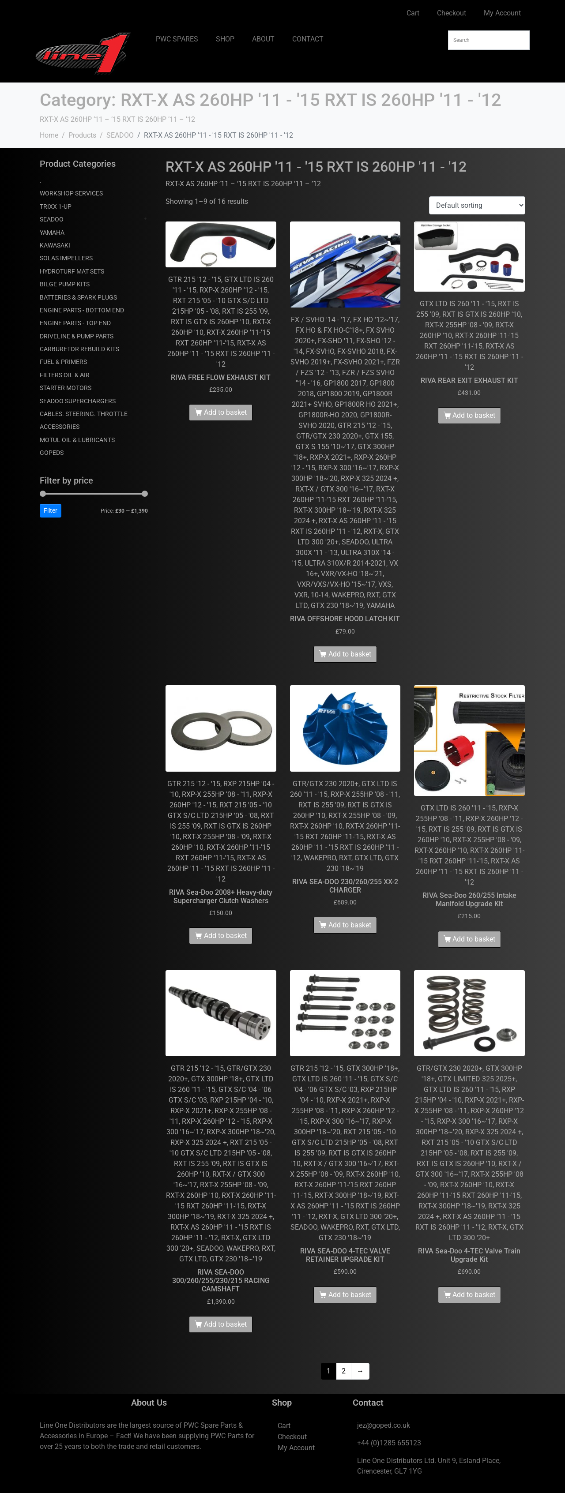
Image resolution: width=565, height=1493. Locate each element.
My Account (502, 13)
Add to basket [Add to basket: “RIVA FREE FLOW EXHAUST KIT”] (225, 412)
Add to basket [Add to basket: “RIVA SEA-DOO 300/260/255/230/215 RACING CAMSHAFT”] (225, 1324)
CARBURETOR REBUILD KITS (79, 349)
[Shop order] (477, 205)
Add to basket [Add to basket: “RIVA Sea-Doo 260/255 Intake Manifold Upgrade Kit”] (473, 939)
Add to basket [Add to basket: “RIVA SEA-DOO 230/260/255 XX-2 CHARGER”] (349, 925)
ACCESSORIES (59, 426)
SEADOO (52, 219)
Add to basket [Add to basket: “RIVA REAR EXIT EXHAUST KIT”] (473, 415)
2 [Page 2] (344, 1371)
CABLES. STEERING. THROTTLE (84, 413)
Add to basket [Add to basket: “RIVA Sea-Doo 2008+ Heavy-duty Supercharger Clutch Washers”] (225, 935)
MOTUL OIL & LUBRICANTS (77, 439)
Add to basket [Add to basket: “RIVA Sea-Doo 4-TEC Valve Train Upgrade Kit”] (473, 1294)
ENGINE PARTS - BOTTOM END (82, 310)
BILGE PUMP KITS (65, 284)
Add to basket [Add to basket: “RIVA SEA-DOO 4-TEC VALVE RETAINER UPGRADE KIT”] (349, 1294)
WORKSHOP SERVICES (71, 193)
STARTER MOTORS (65, 387)
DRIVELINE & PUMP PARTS (76, 336)
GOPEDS (52, 452)
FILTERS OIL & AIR (65, 375)
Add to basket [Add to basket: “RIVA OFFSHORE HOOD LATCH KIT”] (349, 654)
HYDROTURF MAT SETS (72, 271)
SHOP (225, 39)
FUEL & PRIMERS (63, 361)
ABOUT (263, 39)
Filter (50, 510)
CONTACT (308, 39)
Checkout (451, 13)
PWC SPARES (177, 39)
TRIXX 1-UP (56, 206)
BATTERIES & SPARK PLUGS (78, 297)
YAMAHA (52, 232)
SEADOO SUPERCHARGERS (78, 401)
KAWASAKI (55, 245)
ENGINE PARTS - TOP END (75, 322)
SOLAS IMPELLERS (66, 258)
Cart (413, 13)
